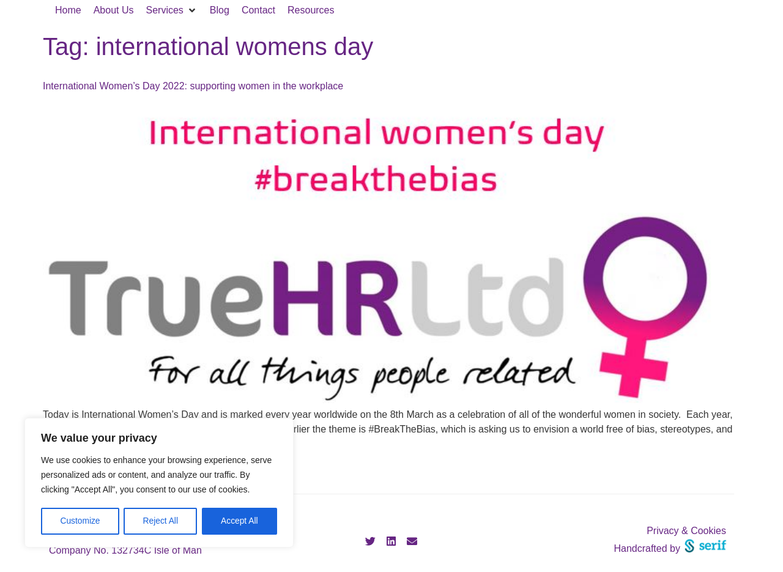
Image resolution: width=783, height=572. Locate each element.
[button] (172, 10)
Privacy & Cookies (686, 531)
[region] (159, 483)
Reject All (160, 521)
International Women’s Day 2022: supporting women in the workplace (193, 86)
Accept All (239, 521)
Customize (80, 521)
